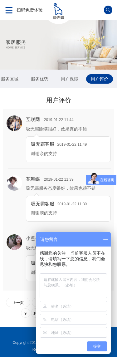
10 (35, 313)
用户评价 (99, 78)
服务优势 (39, 78)
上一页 (18, 303)
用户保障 (69, 78)
